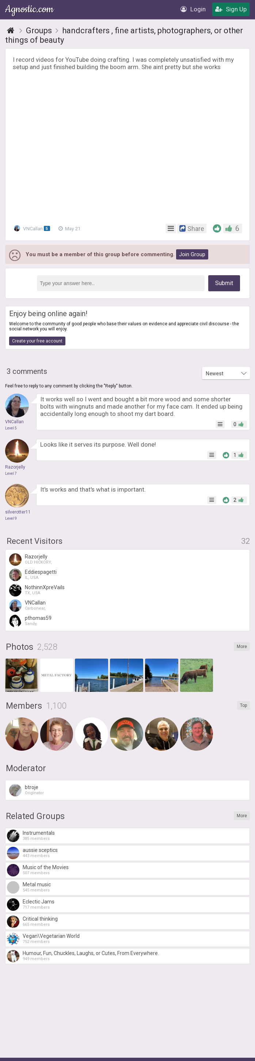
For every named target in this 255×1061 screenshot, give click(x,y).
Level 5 (11, 428)
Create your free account (37, 341)
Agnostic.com (30, 9)
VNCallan (32, 228)
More (242, 646)
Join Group (192, 254)
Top (243, 705)
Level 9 (11, 518)
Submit (224, 283)
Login (193, 9)
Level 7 (11, 473)
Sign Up (231, 9)
